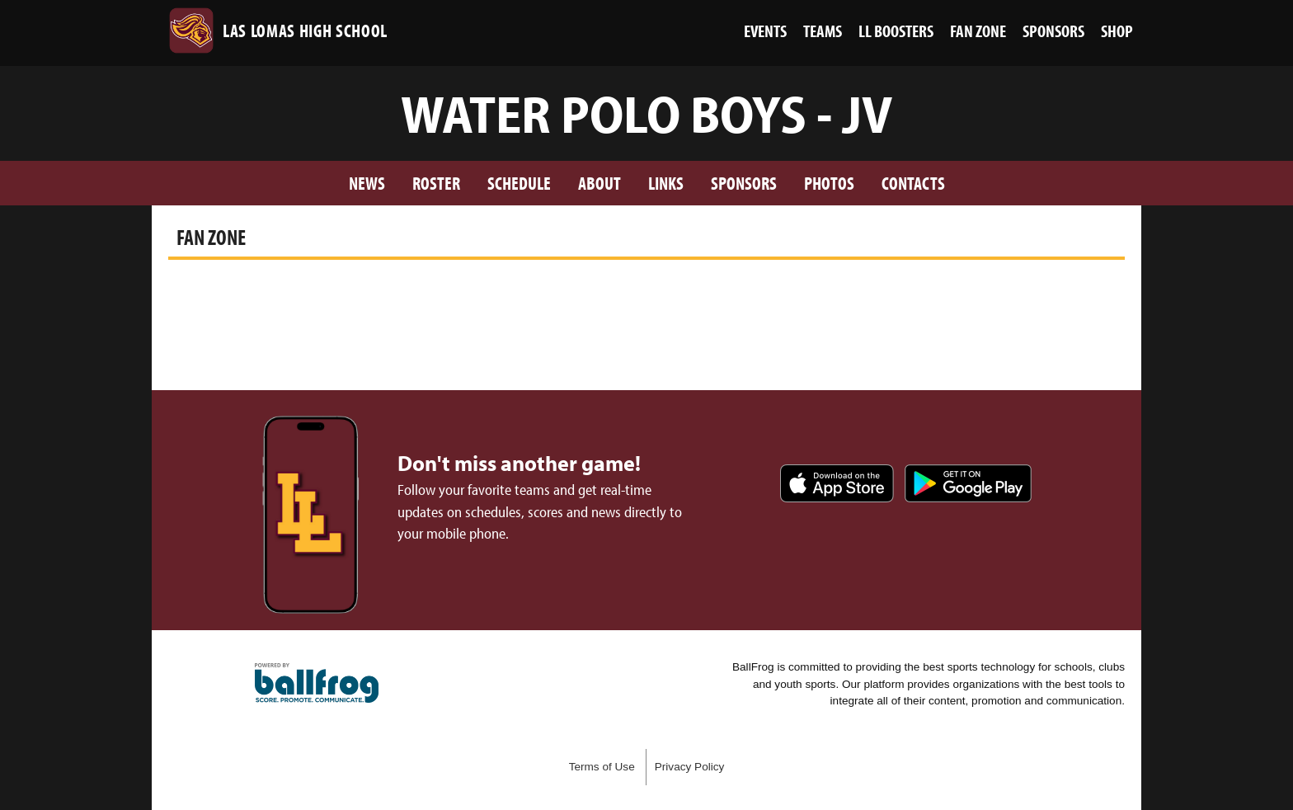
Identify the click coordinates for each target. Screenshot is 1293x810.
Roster (436, 183)
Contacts (913, 183)
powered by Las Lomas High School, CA (316, 683)
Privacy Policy (690, 767)
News (367, 183)
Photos (829, 183)
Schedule (519, 183)
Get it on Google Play (968, 483)
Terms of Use (602, 767)
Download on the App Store (837, 483)
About (599, 183)
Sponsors (744, 183)
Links (666, 183)
